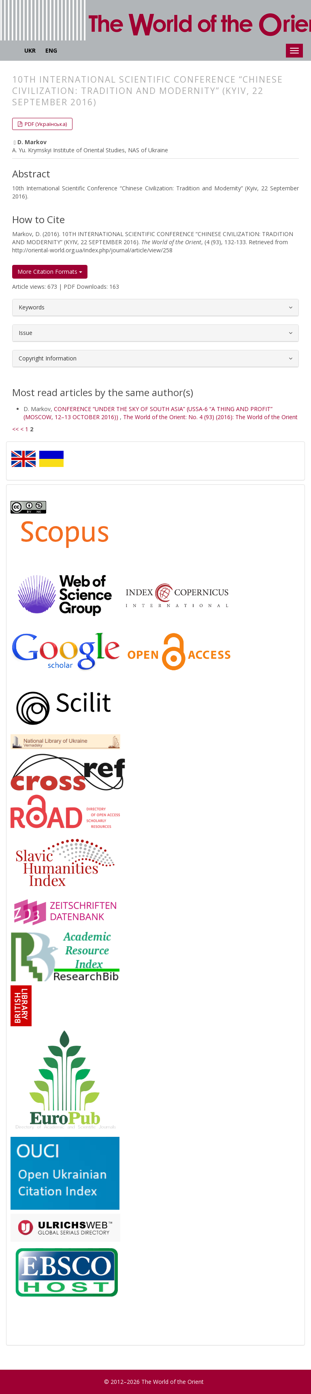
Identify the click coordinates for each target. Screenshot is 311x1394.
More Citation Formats (49, 271)
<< (15, 429)
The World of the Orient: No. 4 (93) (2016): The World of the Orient (210, 417)
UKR (30, 50)
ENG (51, 50)
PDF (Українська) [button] (45, 124)
